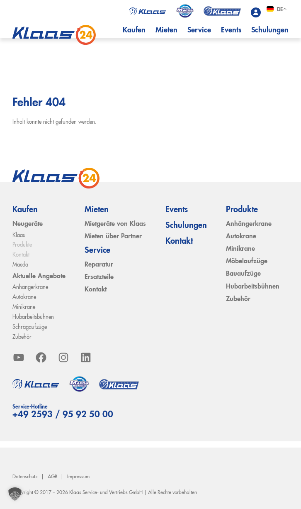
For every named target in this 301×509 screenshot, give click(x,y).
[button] (15, 494)
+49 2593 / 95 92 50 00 (62, 414)
